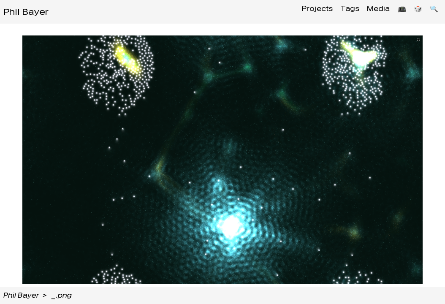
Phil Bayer (26, 12)
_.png (62, 295)
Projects (305, 12)
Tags (340, 12)
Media (371, 12)
